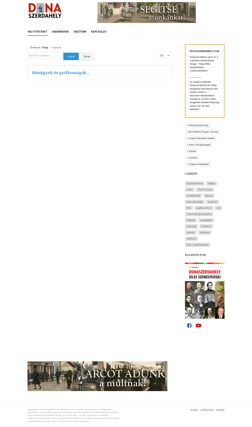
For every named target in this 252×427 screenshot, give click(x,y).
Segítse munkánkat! (199, 164)
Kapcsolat (99, 31)
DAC (189, 207)
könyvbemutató (195, 201)
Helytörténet (37, 31)
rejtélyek (191, 238)
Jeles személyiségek (200, 144)
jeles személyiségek (197, 244)
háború (209, 195)
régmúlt (191, 220)
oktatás (211, 183)
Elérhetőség (207, 410)
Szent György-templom (199, 214)
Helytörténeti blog (198, 125)
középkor (205, 232)
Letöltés (193, 157)
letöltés (191, 232)
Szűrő (71, 56)
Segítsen (80, 31)
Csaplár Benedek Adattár (202, 138)
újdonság (191, 226)
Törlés (86, 56)
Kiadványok (60, 31)
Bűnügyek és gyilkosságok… (61, 72)
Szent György (205, 189)
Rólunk (194, 410)
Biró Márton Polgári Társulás (204, 131)
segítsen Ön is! (204, 207)
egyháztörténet (195, 183)
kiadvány (212, 201)
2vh (218, 207)
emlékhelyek (193, 195)
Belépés (221, 410)
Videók (192, 151)
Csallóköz (206, 226)
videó (190, 189)
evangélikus (206, 220)
